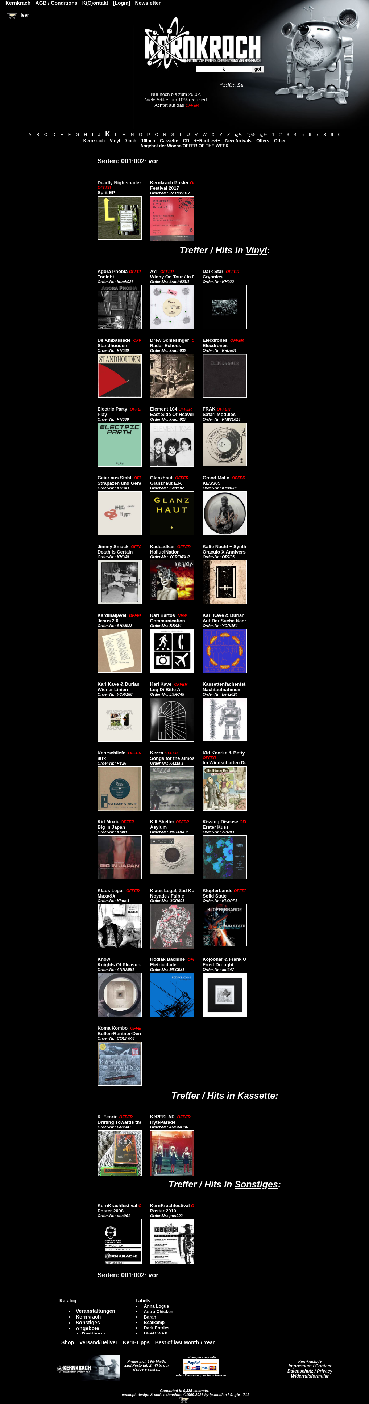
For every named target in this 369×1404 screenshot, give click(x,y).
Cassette (169, 140)
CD (186, 140)
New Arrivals (238, 140)
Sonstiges (256, 1184)
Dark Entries (157, 1328)
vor (153, 161)
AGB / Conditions (57, 3)
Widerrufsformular (310, 1376)
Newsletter (148, 3)
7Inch (130, 140)
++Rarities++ (207, 140)
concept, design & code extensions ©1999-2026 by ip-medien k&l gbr (181, 1395)
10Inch (148, 140)
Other (280, 140)
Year (209, 1342)
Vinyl (115, 140)
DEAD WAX (155, 1333)
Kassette (256, 1095)
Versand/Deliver (98, 1342)
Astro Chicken (158, 1311)
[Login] (121, 3)
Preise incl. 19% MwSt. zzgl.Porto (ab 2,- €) (145, 1363)
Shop (67, 1342)
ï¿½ (238, 134)
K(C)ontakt (95, 3)
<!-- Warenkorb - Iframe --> (184, 1400)
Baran (150, 1317)
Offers (262, 140)
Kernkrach (94, 140)
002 (139, 161)
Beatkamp (154, 1322)
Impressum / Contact (310, 1366)
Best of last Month (177, 1342)
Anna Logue (156, 1306)
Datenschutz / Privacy (309, 1371)
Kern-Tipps (136, 1342)
